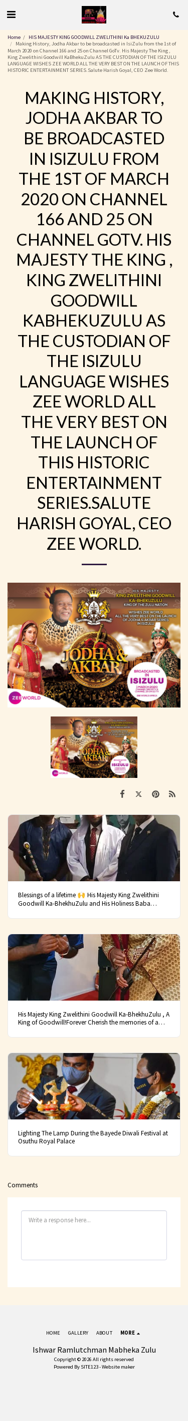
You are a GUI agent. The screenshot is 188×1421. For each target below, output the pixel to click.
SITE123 (89, 1367)
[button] (11, 14)
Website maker (118, 1367)
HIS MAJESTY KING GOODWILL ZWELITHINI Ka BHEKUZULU (94, 37)
